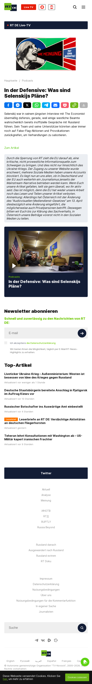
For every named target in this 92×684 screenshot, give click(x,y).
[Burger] (83, 7)
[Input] (46, 333)
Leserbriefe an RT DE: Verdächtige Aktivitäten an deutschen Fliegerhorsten (44, 421)
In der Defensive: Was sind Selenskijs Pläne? (44, 283)
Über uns (46, 595)
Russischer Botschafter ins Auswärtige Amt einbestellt (43, 406)
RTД (46, 516)
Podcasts (14, 276)
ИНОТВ (46, 510)
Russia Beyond (46, 527)
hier (5, 678)
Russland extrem (46, 555)
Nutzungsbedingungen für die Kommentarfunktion (46, 600)
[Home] (10, 7)
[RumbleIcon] (49, 640)
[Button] (82, 333)
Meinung (46, 500)
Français (66, 660)
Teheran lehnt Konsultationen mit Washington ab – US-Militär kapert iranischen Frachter (43, 437)
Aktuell (46, 489)
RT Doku (46, 561)
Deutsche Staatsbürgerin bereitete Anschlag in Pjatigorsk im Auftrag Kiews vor (45, 392)
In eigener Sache (46, 606)
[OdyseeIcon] (56, 640)
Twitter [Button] (46, 473)
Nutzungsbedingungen (46, 589)
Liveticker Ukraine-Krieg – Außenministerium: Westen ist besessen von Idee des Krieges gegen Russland (44, 375)
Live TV (28, 7)
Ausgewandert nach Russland (46, 550)
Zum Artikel (11, 148)
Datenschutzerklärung (46, 584)
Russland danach (46, 544)
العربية (38, 660)
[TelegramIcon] (36, 640)
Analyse (46, 494)
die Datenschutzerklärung (41, 343)
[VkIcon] (43, 640)
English (10, 660)
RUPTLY (46, 521)
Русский (24, 660)
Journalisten (46, 611)
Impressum (46, 578)
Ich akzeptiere (33, 343)
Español (51, 660)
